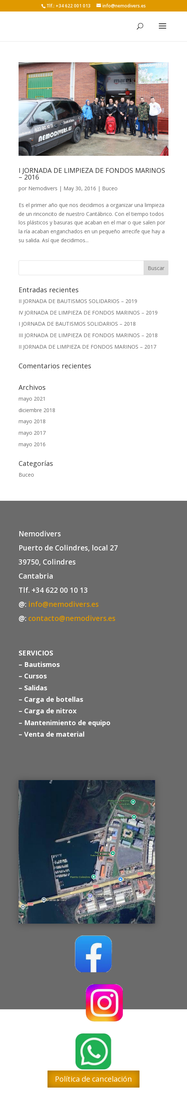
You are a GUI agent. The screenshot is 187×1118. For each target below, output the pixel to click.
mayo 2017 (32, 432)
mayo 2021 (32, 398)
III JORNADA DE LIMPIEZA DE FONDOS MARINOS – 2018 (88, 335)
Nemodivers (43, 188)
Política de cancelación (93, 1079)
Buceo (110, 188)
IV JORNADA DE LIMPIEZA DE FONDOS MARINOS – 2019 (88, 312)
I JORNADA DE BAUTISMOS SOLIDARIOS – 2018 (77, 323)
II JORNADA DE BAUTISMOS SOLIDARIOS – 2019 (78, 301)
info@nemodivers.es (63, 604)
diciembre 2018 (37, 410)
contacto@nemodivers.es (71, 618)
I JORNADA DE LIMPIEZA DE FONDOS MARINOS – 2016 (92, 173)
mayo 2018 (32, 421)
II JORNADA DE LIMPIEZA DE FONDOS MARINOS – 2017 (87, 346)
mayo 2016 (32, 444)
